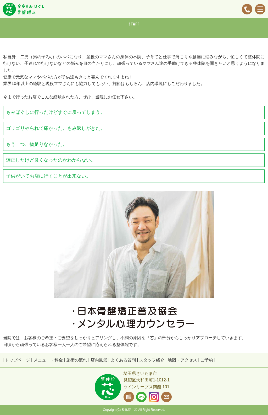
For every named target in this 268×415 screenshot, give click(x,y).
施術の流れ (76, 360)
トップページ (17, 360)
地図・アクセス (182, 360)
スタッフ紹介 (151, 360)
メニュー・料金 (48, 360)
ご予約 (206, 360)
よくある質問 (123, 360)
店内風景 (99, 360)
